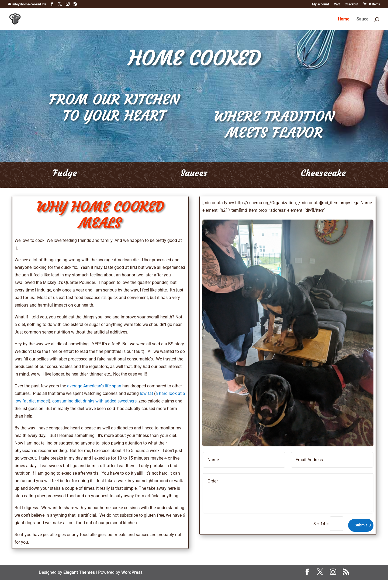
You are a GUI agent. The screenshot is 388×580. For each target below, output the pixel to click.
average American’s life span (94, 385)
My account (320, 4)
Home (343, 19)
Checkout (351, 4)
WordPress (132, 572)
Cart (337, 4)
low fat (146, 393)
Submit (361, 525)
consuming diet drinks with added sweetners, (94, 401)
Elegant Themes (79, 572)
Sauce (362, 19)
